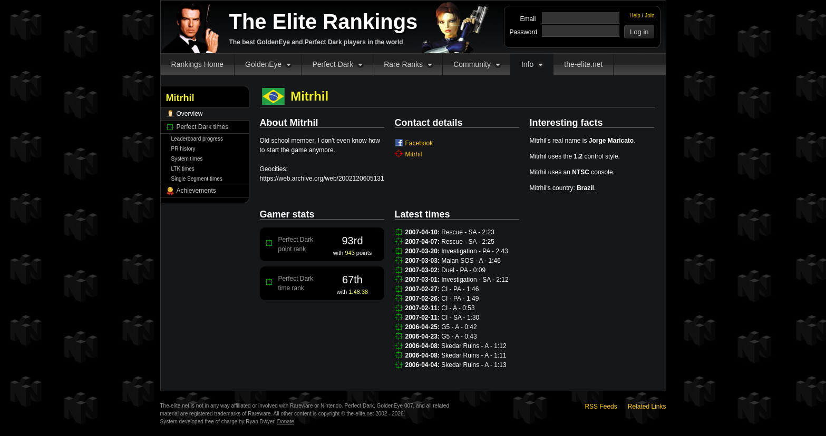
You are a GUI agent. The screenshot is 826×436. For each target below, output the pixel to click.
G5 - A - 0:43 (459, 336)
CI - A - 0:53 (457, 308)
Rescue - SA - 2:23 (467, 232)
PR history (183, 149)
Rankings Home (197, 64)
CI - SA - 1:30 (460, 317)
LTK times (183, 169)
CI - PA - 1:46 (460, 289)
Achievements (196, 190)
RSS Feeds (601, 406)
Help (634, 15)
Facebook (419, 143)
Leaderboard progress (197, 139)
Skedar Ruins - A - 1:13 (473, 365)
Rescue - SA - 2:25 (467, 241)
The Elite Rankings (323, 21)
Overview (190, 113)
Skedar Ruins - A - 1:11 (473, 355)
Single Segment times (196, 179)
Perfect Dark (332, 64)
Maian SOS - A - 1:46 (471, 260)
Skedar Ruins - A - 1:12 (473, 346)
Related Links (647, 406)
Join (649, 15)
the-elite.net (583, 64)
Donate (285, 421)
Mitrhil (413, 154)
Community (472, 64)
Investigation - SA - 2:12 (474, 279)
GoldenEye (263, 64)
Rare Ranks (403, 64)
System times (187, 159)
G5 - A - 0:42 (459, 327)
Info (527, 64)
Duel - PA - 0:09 (463, 270)
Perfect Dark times (203, 127)
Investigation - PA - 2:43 (474, 251)
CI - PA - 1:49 (460, 298)
